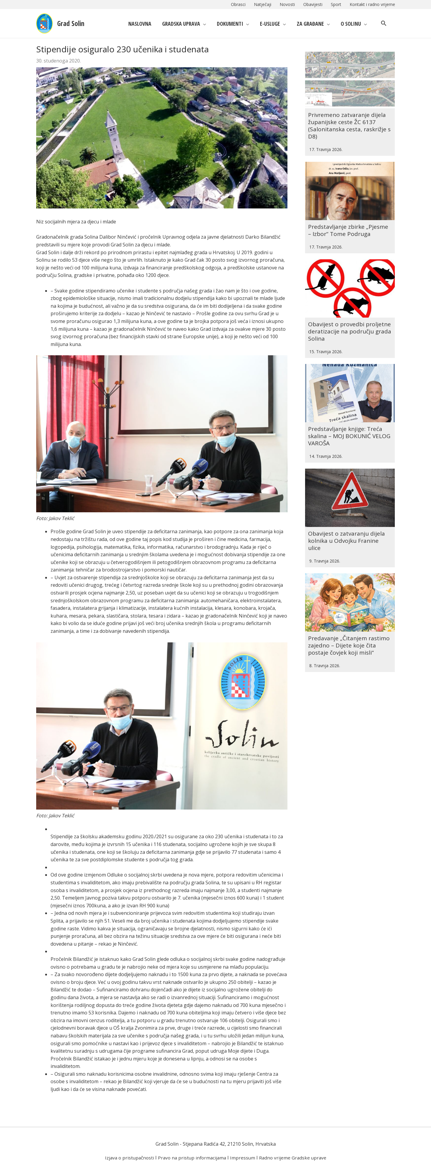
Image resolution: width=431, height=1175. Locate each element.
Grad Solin (74, 23)
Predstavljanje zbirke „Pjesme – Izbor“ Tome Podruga (349, 215)
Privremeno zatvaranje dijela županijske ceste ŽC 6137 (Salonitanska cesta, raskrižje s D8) (348, 118)
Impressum (244, 1157)
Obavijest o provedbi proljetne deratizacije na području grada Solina (342, 309)
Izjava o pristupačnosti (127, 1157)
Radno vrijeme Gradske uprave (295, 1157)
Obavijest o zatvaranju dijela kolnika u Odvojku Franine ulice (347, 503)
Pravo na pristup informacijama (192, 1157)
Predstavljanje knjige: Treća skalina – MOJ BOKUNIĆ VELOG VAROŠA (347, 406)
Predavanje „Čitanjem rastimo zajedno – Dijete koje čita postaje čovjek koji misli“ (348, 600)
